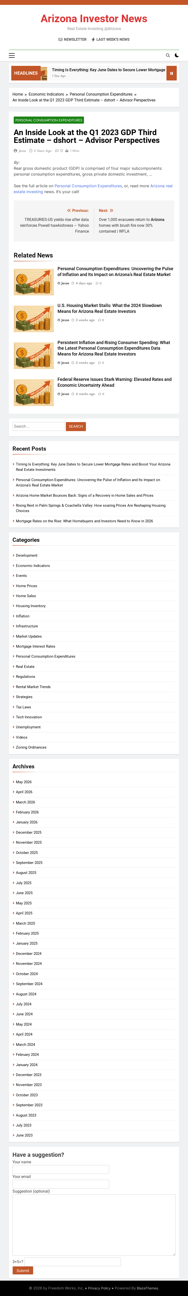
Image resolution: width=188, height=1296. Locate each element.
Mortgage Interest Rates (35, 646)
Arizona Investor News (94, 18)
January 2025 (26, 943)
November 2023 (29, 1085)
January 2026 (26, 822)
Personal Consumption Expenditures (48, 120)
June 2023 (24, 1135)
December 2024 (28, 953)
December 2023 (28, 1075)
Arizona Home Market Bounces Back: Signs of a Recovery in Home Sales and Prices (84, 495)
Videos (21, 737)
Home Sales (26, 596)
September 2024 (29, 984)
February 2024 (27, 1054)
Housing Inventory (31, 606)
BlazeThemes (147, 1288)
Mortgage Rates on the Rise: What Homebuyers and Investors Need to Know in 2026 (84, 521)
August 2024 (26, 994)
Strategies (24, 697)
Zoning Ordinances (31, 747)
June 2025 (24, 893)
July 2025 (23, 883)
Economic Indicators (33, 566)
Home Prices (26, 586)
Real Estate (25, 666)
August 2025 (26, 873)
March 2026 (25, 802)
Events (21, 576)
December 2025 (28, 832)
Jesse (22, 150)
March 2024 (25, 1044)
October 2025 (27, 853)
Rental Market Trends (33, 687)
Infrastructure (27, 626)
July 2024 (23, 1004)
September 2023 (29, 1105)
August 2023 (26, 1115)
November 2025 (29, 842)
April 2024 (24, 1034)
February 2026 (27, 812)
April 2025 (24, 913)
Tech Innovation (29, 717)
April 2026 (24, 792)
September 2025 (29, 863)
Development (26, 555)
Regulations (25, 676)
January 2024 (26, 1065)
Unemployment (28, 727)
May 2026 (24, 782)
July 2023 (23, 1125)
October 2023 (27, 1095)
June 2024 (24, 1014)
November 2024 (29, 963)
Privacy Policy (99, 1288)
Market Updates (29, 636)
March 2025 (25, 923)
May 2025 (24, 903)
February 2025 (27, 933)
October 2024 (27, 974)
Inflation (22, 616)
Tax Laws (23, 707)
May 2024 (24, 1024)
